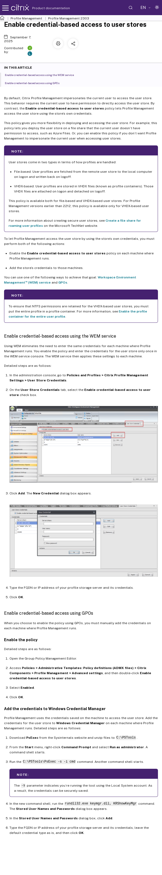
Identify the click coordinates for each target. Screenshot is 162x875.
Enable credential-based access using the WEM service (42, 74)
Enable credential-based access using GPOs (35, 83)
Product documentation (44, 8)
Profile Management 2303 (68, 18)
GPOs (62, 282)
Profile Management (26, 18)
